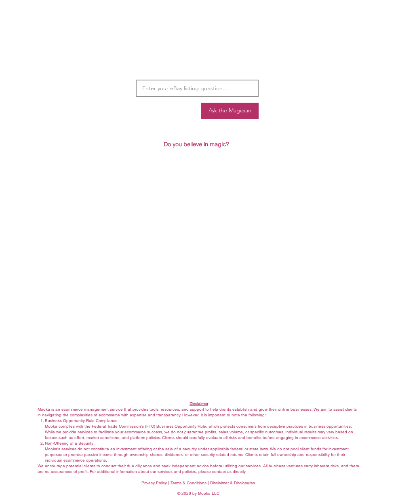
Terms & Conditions (188, 482)
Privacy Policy (154, 482)
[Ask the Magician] (230, 111)
